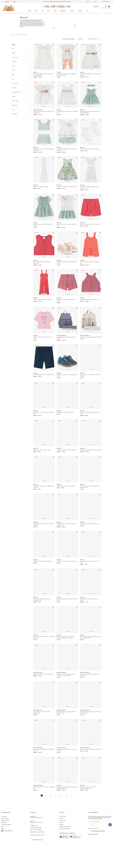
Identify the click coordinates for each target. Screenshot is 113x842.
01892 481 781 (41, 827)
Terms (48, 837)
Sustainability (62, 812)
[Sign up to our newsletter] (110, 817)
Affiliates (61, 817)
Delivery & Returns (5, 812)
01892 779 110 (35, 818)
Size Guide (3, 815)
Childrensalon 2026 (29, 837)
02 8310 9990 (38, 820)
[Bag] (109, 6)
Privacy (55, 837)
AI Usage (63, 837)
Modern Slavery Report (64, 821)
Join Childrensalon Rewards (96, 823)
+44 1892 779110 (40, 824)
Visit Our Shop (62, 808)
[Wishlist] (105, 6)
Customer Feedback (6, 817)
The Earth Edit (93, 826)
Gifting (2, 821)
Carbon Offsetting (6, 823)
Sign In (13, 1)
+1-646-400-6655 (37, 822)
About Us (61, 810)
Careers (61, 815)
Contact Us (4, 808)
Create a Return (5, 810)
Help (2, 819)
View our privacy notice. (93, 820)
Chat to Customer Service (36, 809)
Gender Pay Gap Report (64, 819)
